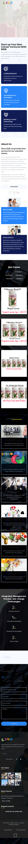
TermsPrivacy (8, 830)
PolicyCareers (21, 830)
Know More (14, 187)
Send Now (14, 723)
